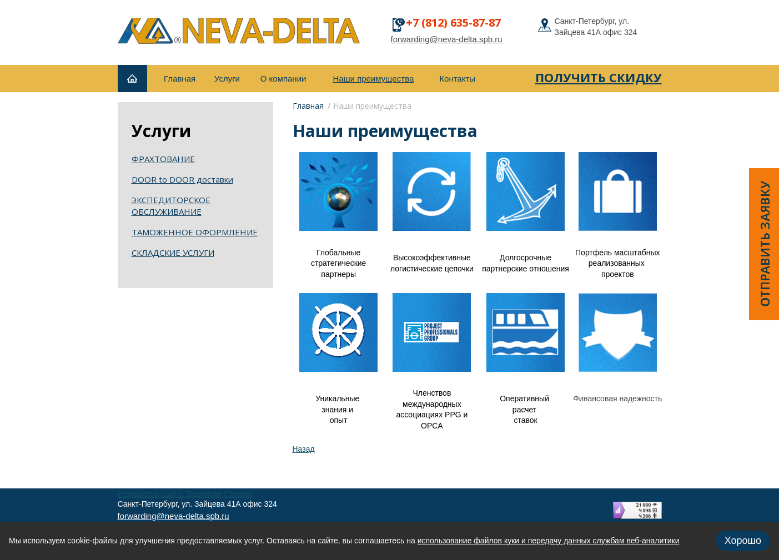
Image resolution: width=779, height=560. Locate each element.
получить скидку (598, 77)
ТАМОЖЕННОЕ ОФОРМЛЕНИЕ (195, 232)
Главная (308, 105)
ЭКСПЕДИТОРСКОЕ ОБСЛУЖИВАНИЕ (171, 205)
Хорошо (743, 540)
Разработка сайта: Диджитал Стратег (185, 494)
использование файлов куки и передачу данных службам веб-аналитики (549, 540)
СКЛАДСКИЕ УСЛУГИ (173, 252)
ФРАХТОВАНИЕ (163, 158)
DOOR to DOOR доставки (182, 179)
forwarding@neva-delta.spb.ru (446, 39)
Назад (304, 449)
